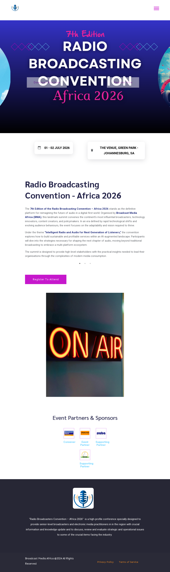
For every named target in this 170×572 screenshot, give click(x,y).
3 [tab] (90, 263)
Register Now (137, 82)
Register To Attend (46, 279)
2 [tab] (85, 263)
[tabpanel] (85, 219)
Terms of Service (128, 562)
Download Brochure (30, 82)
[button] (156, 8)
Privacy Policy (105, 562)
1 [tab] (80, 263)
